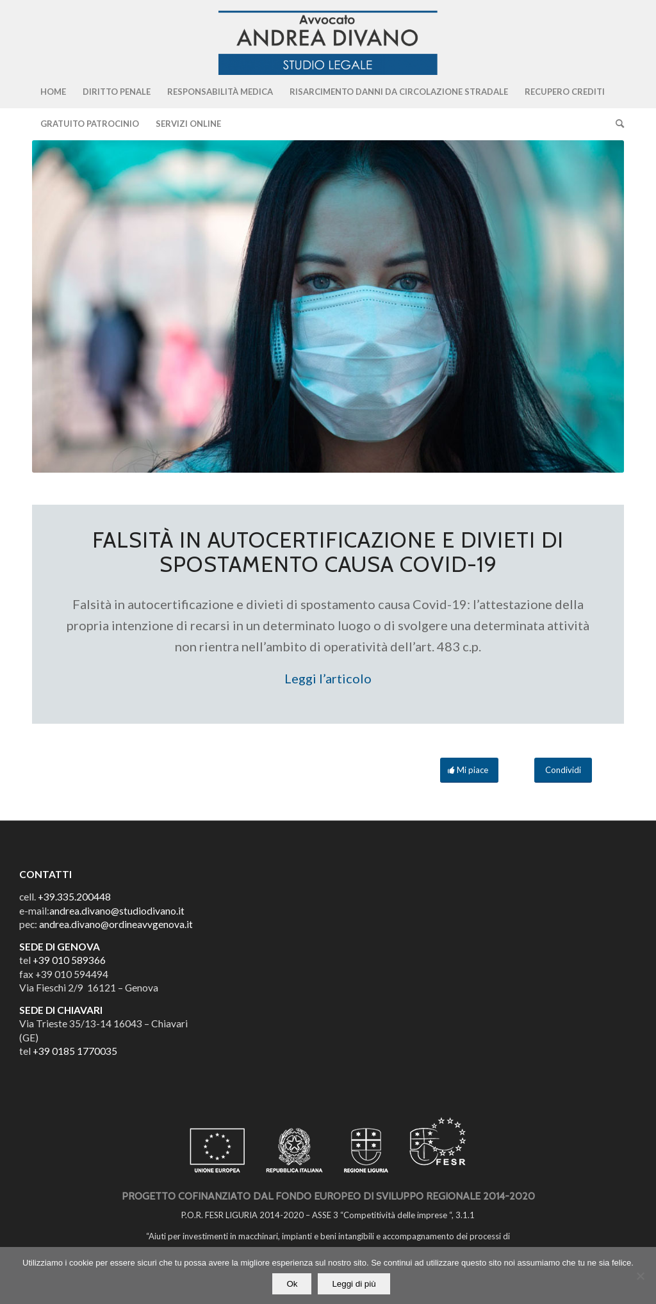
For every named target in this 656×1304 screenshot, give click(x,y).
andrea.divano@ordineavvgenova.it (116, 924)
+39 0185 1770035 (75, 1051)
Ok (291, 1284)
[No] (640, 1275)
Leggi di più (353, 1284)
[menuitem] (53, 92)
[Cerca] (615, 124)
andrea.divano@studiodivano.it (116, 911)
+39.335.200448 (74, 896)
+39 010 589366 (69, 960)
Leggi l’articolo (328, 678)
